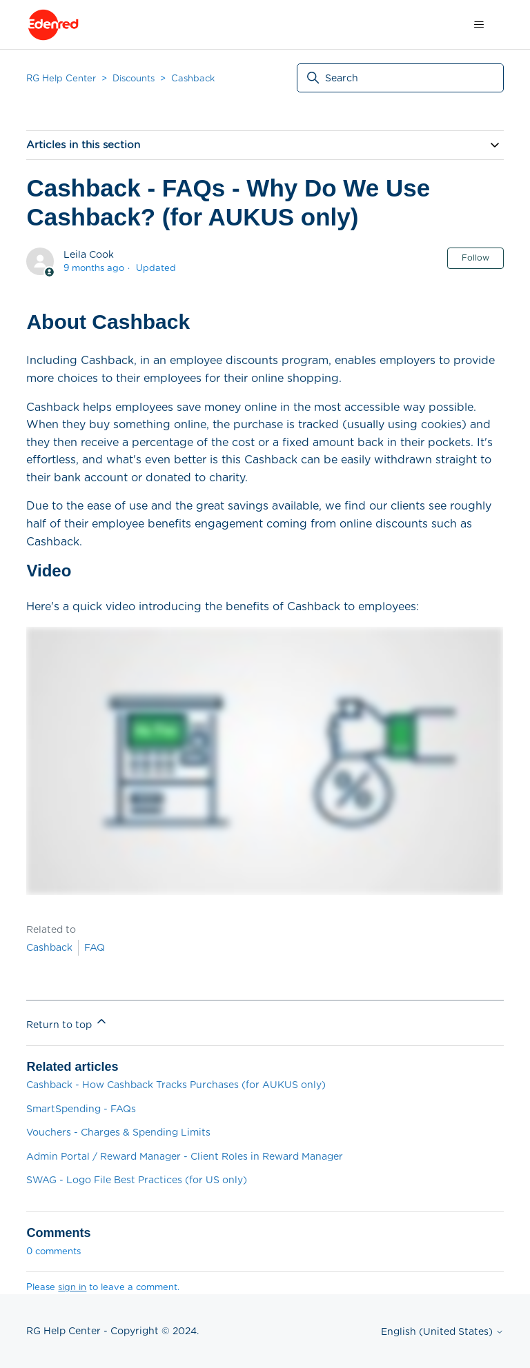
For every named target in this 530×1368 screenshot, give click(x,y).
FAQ (94, 947)
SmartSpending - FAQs (81, 1108)
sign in (72, 1287)
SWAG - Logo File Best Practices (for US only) (136, 1179)
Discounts (133, 78)
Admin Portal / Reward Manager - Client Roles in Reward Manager (184, 1156)
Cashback (193, 78)
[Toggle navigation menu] (479, 25)
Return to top (67, 1022)
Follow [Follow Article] (475, 257)
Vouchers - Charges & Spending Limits (118, 1132)
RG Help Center (61, 78)
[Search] (400, 78)
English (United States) (442, 1331)
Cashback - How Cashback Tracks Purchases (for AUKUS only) (176, 1084)
